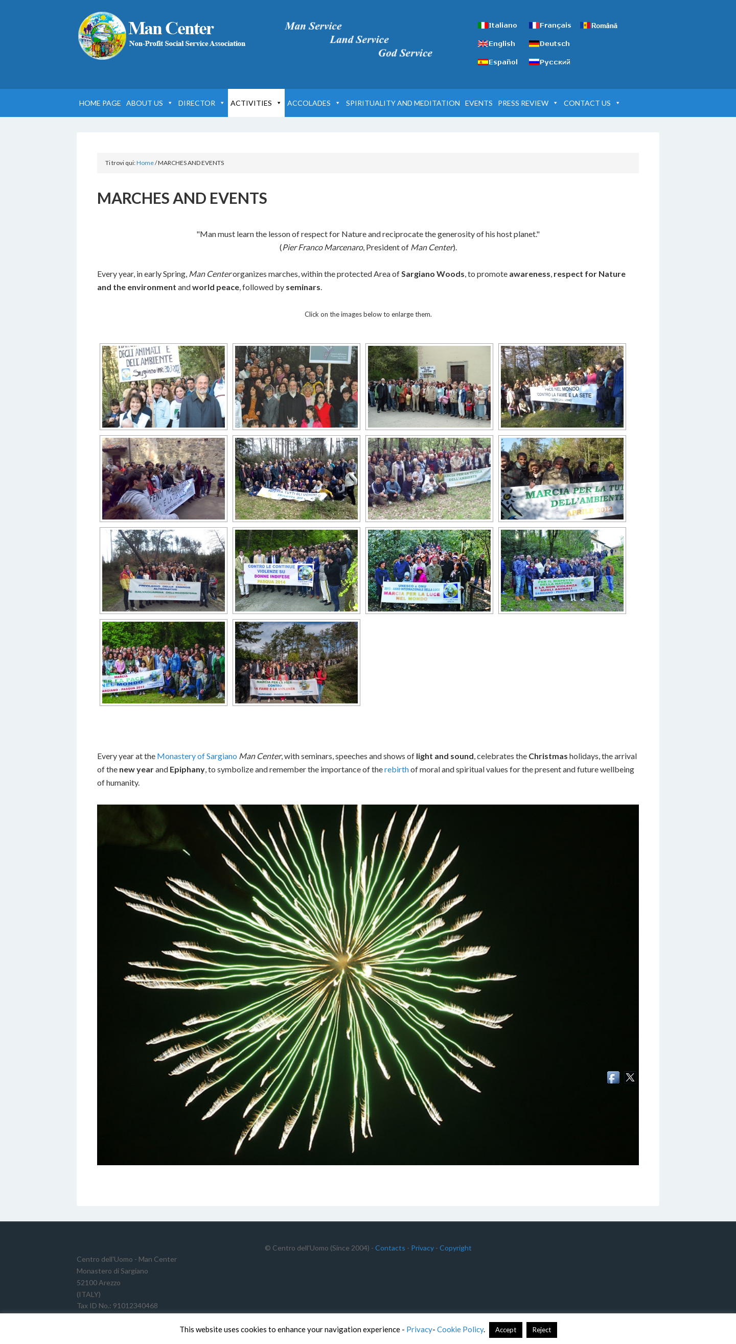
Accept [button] (505, 1330)
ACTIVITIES (256, 103)
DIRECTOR (201, 103)
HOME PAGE (100, 103)
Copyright (456, 1247)
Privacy (422, 1247)
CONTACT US (592, 103)
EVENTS (479, 103)
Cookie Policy (460, 1329)
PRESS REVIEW (528, 103)
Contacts (390, 1247)
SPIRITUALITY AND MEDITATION (403, 103)
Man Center (163, 35)
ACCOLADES (314, 103)
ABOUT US (149, 103)
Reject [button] (542, 1330)
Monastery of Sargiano (197, 756)
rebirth (396, 769)
